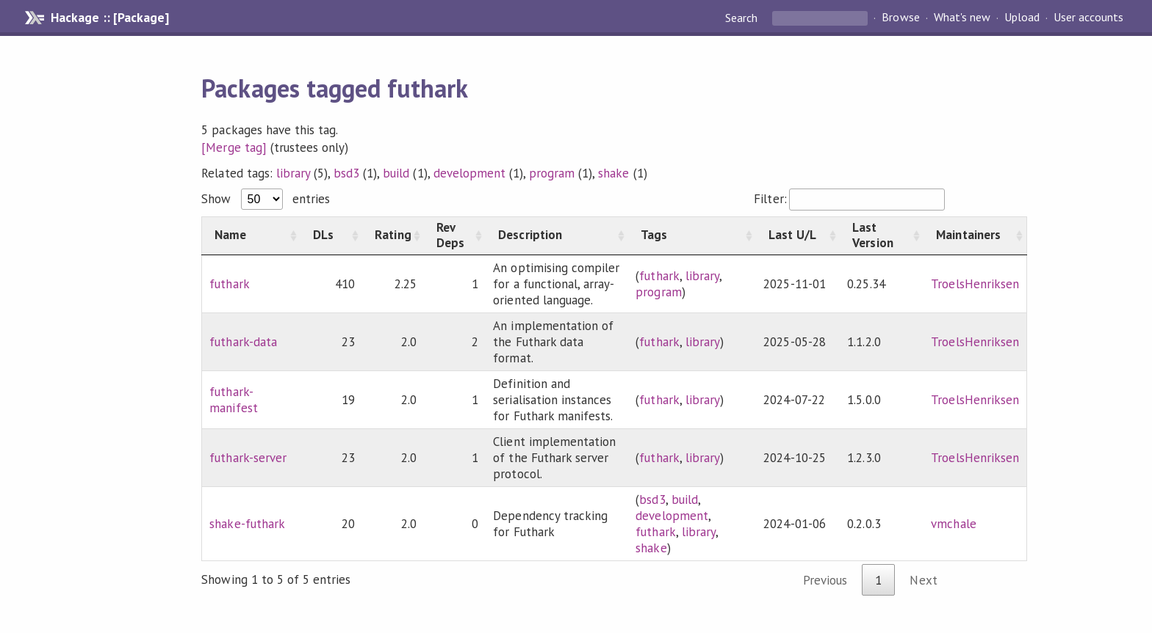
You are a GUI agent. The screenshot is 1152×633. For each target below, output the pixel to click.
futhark (229, 284)
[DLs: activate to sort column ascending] (331, 235)
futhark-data (242, 342)
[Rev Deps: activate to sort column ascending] (455, 235)
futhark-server (247, 458)
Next (923, 580)
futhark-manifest (233, 400)
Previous (825, 580)
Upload (1022, 17)
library (293, 173)
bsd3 (346, 173)
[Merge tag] (233, 147)
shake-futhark (246, 524)
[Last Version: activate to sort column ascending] (882, 235)
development (469, 173)
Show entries (265, 199)
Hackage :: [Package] (109, 17)
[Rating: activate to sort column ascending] (393, 235)
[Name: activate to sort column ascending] (251, 235)
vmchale (953, 524)
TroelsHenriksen (974, 284)
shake (613, 173)
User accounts (1088, 17)
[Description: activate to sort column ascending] (557, 235)
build (396, 173)
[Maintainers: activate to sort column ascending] (975, 235)
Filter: (849, 199)
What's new (962, 17)
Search (742, 17)
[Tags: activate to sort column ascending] (692, 235)
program (552, 173)
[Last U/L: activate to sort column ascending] (798, 235)
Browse (900, 17)
